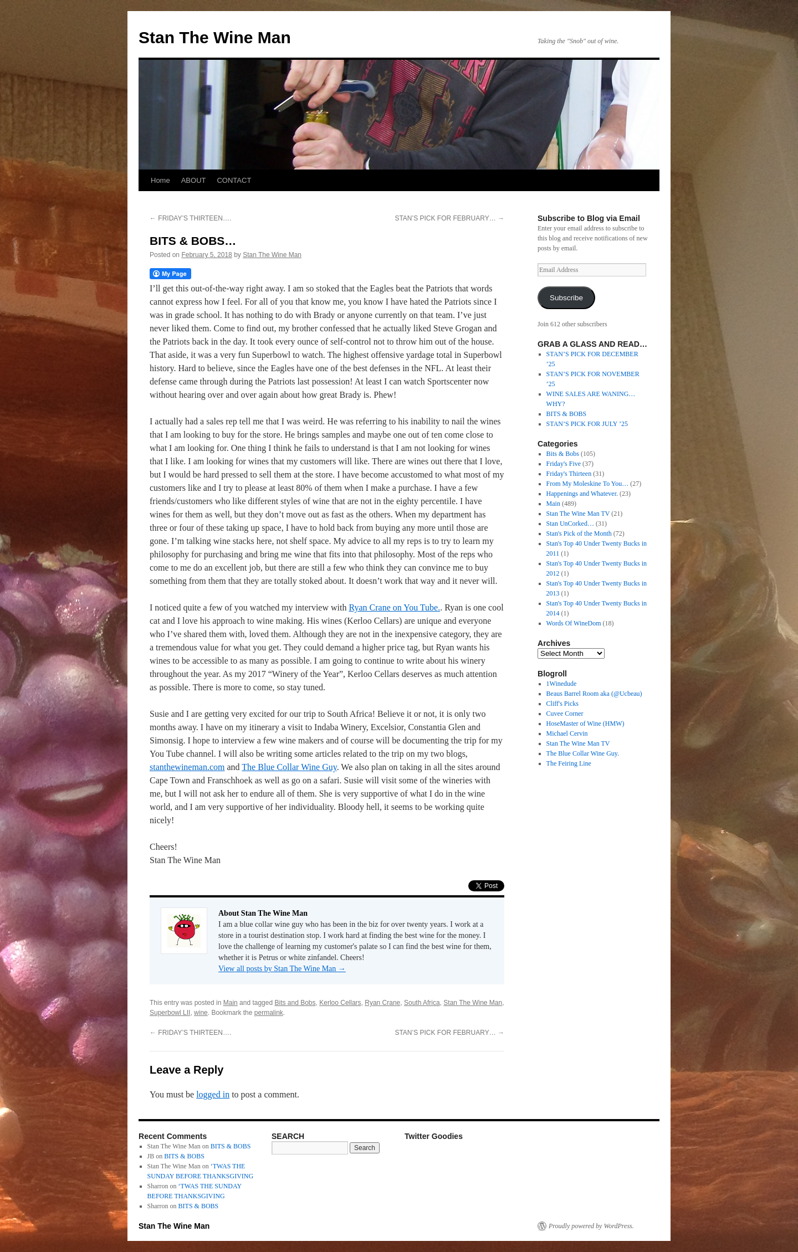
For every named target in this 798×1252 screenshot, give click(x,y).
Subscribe (566, 298)
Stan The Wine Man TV (578, 513)
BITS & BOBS (566, 414)
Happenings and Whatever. (582, 493)
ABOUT (193, 180)
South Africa (422, 1003)
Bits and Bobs (294, 1003)
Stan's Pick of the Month (579, 533)
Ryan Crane (382, 1003)
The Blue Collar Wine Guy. (583, 753)
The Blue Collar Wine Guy (289, 767)
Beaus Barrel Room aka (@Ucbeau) (594, 693)
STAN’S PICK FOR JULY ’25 (587, 424)
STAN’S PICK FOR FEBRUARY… (449, 218)
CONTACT (234, 180)
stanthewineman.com (187, 767)
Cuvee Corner (565, 713)
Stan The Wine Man (215, 37)
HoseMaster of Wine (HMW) (585, 723)
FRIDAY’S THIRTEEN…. (190, 218)
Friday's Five (563, 464)
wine (201, 1013)
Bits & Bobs (562, 454)
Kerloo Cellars (340, 1003)
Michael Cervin (567, 733)
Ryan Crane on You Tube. (394, 607)
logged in (212, 1094)
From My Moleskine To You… (587, 484)
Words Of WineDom (573, 623)
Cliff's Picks (562, 703)
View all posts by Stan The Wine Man (282, 968)
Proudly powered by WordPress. (591, 1226)
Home (160, 180)
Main (230, 1003)
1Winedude (561, 683)
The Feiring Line (568, 763)
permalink (268, 1013)
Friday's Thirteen (569, 474)
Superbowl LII (170, 1013)
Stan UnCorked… (570, 523)
